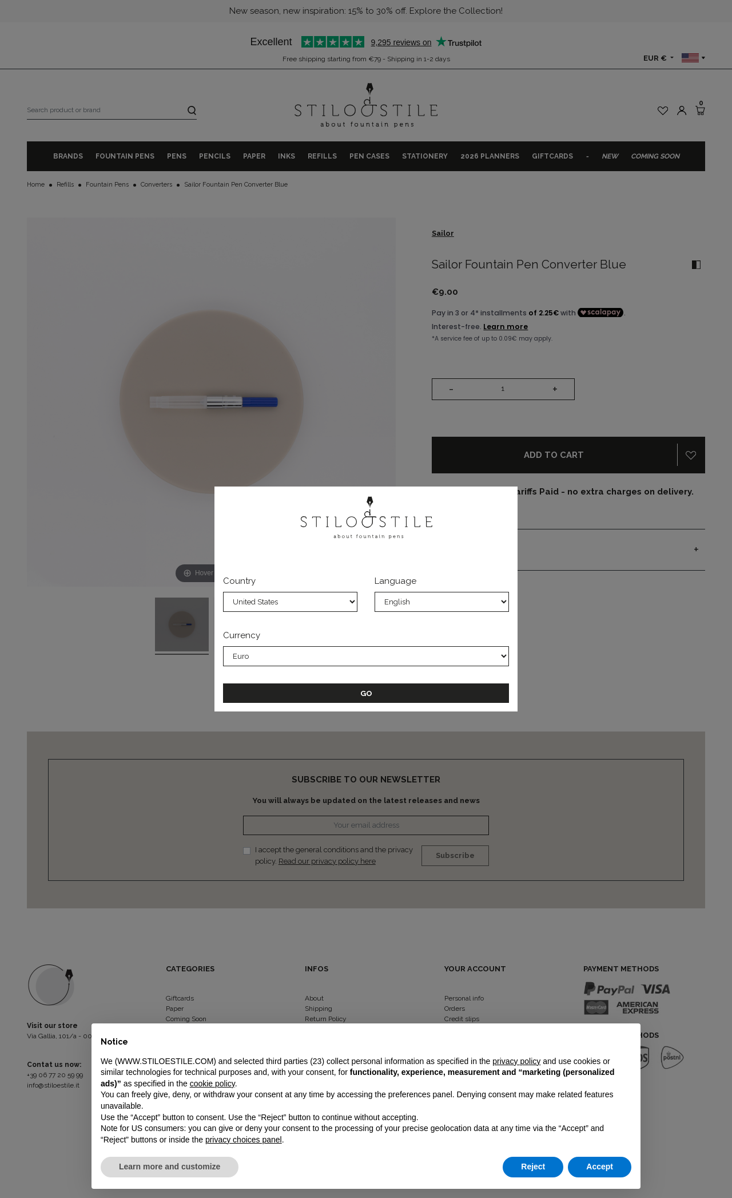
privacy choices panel (243, 1139)
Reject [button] (533, 1166)
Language (395, 581)
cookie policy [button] (212, 1083)
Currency (241, 635)
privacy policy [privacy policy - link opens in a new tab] (516, 1061)
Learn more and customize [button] (169, 1166)
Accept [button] (599, 1166)
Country (239, 581)
